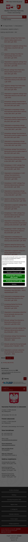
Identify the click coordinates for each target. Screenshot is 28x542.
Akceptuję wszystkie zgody (14, 281)
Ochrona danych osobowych (14, 269)
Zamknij (14, 284)
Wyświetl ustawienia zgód (14, 272)
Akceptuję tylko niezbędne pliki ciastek (14, 276)
